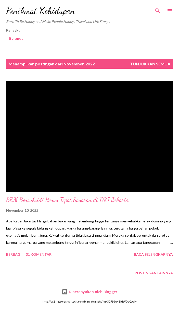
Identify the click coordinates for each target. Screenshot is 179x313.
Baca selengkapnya (153, 254)
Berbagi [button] (13, 254)
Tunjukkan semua (150, 63)
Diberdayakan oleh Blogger (89, 291)
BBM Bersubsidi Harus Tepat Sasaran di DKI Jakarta (67, 200)
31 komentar (39, 254)
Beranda (16, 38)
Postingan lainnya (154, 273)
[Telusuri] (158, 9)
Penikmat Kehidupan (40, 10)
